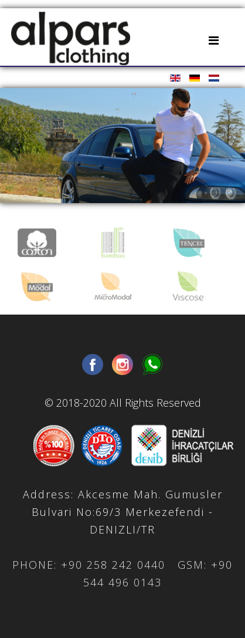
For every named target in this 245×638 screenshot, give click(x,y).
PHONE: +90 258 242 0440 (88, 565)
